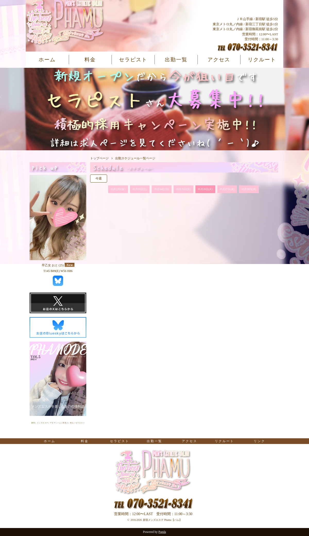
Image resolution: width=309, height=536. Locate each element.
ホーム (47, 59)
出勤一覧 (176, 59)
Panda (162, 532)
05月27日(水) (227, 189)
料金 (90, 59)
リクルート (262, 59)
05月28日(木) (249, 189)
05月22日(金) (118, 189)
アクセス (219, 59)
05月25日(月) (183, 189)
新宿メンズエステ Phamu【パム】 (162, 519)
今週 (99, 178)
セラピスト (133, 59)
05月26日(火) (205, 189)
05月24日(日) (161, 189)
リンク (259, 441)
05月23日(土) (140, 189)
